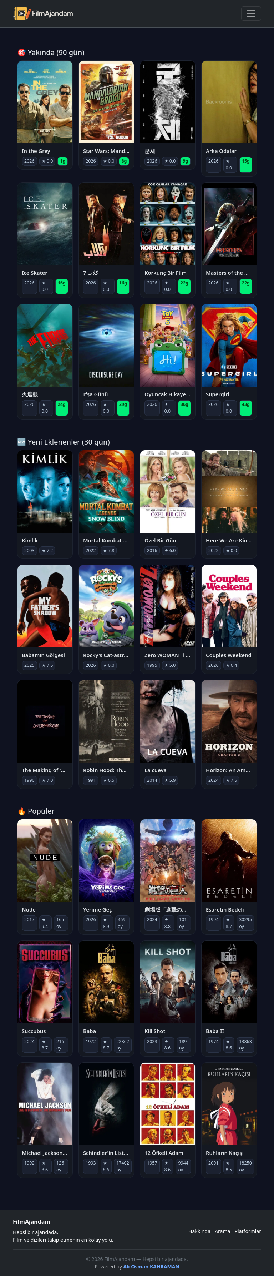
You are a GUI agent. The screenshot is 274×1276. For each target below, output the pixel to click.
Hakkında (199, 1231)
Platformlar (248, 1231)
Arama (222, 1231)
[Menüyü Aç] (251, 13)
